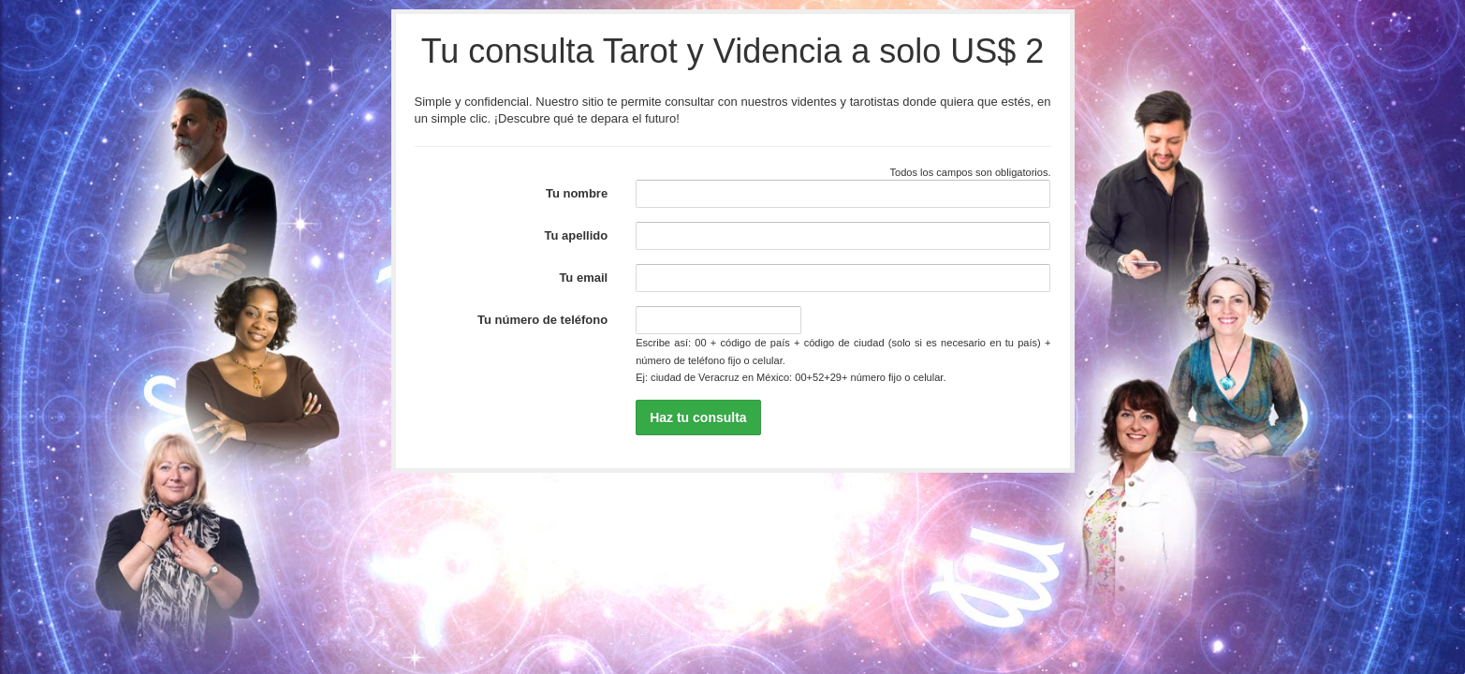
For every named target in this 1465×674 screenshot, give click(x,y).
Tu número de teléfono (542, 320)
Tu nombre (577, 193)
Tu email (583, 278)
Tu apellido (576, 235)
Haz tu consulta (698, 417)
